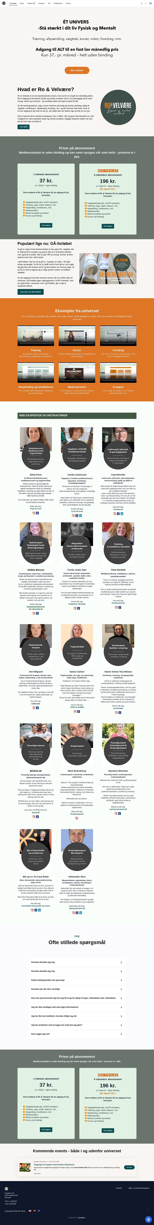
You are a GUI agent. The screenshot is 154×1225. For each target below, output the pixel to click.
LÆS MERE (23, 127)
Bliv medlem (77, 70)
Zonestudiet (118, 708)
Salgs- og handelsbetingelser (138, 1188)
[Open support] (148, 1219)
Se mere (129, 1167)
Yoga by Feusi (35, 509)
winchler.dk (118, 509)
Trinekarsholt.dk (118, 603)
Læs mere (37, 1173)
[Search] (142, 3)
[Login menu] (150, 3)
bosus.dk (36, 812)
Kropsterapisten (77, 814)
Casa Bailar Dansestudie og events (36, 906)
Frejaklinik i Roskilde (76, 604)
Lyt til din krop (77, 511)
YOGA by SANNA (77, 707)
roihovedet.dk (37, 609)
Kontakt (119, 1188)
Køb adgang (46, 225)
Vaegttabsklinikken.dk (35, 607)
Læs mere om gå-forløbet (30, 292)
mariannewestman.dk (118, 809)
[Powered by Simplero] (77, 1217)
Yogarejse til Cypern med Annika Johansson (54, 1165)
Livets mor (35, 703)
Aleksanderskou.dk (77, 908)
